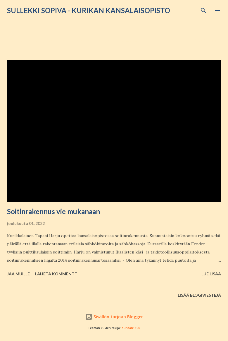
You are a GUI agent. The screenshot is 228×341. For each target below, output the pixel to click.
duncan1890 (131, 328)
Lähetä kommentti (57, 273)
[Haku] (203, 10)
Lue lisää (211, 273)
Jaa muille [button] (18, 273)
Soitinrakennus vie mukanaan (53, 211)
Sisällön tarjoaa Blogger (114, 316)
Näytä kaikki (202, 40)
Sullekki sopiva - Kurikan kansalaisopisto (88, 10)
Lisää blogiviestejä (199, 295)
